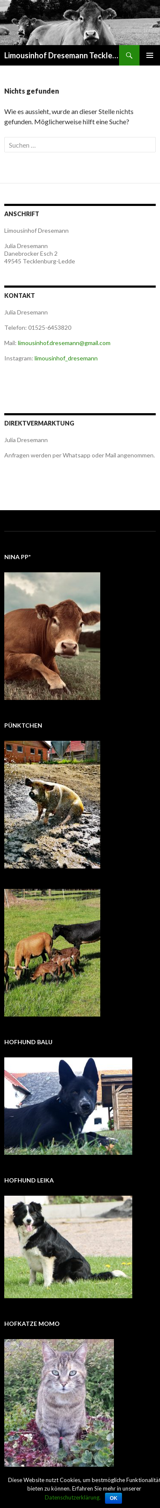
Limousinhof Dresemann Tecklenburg (61, 55)
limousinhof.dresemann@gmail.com (64, 342)
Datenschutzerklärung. (73, 1497)
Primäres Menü (150, 55)
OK (113, 1498)
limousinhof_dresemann (66, 358)
